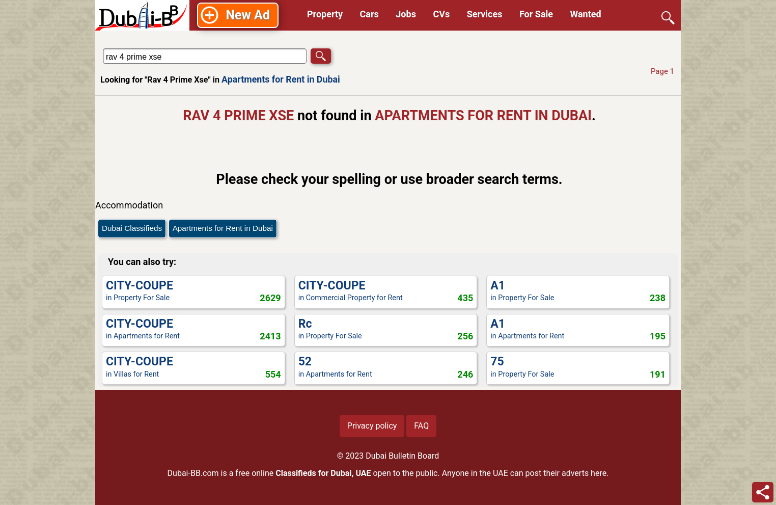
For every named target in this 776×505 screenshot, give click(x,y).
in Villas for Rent (193, 368)
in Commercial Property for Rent (386, 292)
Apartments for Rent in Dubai (280, 79)
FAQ (421, 426)
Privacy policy (372, 426)
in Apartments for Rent (193, 330)
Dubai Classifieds (132, 228)
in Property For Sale (193, 292)
